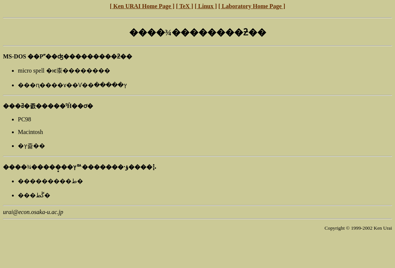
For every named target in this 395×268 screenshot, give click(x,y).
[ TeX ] (184, 6)
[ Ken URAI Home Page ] (142, 6)
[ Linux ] (206, 6)
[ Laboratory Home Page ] (252, 6)
